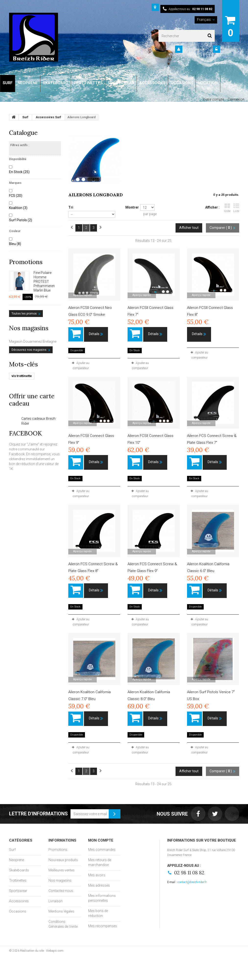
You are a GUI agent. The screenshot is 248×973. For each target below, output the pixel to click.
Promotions (26, 262)
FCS (15, 196)
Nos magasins (28, 328)
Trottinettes (17, 880)
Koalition (18, 208)
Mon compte (100, 840)
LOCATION (208, 83)
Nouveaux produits (63, 860)
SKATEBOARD (55, 83)
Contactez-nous (60, 891)
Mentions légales (61, 911)
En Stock (19, 172)
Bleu (15, 244)
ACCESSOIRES (152, 83)
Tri (70, 207)
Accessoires (19, 901)
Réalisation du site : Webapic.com (41, 950)
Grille (227, 208)
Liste (236, 208)
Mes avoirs (96, 875)
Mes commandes (102, 850)
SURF (7, 83)
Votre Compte (194, 49)
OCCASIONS (182, 83)
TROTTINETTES (88, 83)
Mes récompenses (102, 926)
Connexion (230, 49)
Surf (12, 850)
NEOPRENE (28, 83)
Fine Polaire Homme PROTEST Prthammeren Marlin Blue (44, 281)
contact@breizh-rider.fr (192, 882)
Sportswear (18, 891)
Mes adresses (99, 885)
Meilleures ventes (61, 870)
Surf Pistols (20, 220)
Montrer (132, 207)
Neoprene (16, 860)
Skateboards (19, 870)
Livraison (55, 901)
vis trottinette (22, 376)
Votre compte (213, 99)
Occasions (17, 911)
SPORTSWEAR (121, 83)
